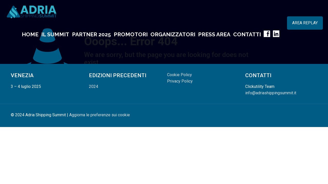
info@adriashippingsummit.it (270, 92)
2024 (93, 86)
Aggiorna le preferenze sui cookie (99, 114)
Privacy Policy (180, 81)
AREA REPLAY (305, 22)
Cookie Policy (179, 74)
